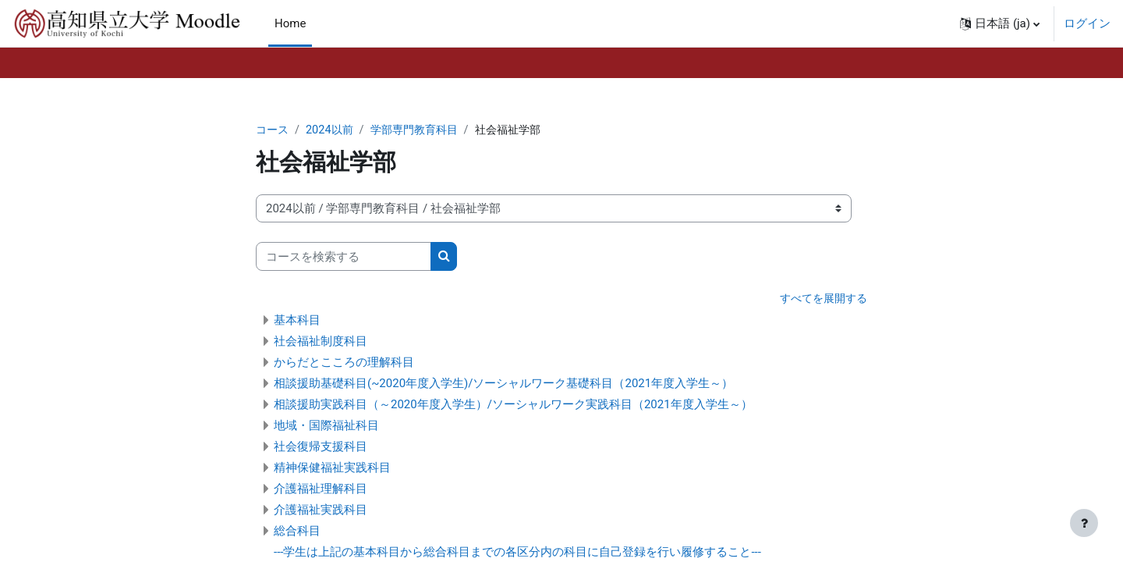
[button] (999, 23)
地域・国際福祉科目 (326, 426)
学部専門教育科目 (422, 130)
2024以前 (333, 130)
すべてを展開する (820, 300)
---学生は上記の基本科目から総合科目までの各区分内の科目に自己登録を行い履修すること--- (517, 553)
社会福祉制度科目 (320, 342)
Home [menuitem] (290, 23)
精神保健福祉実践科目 (332, 468)
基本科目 (297, 321)
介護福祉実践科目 (320, 510)
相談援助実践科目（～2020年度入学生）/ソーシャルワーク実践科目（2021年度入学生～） (513, 405)
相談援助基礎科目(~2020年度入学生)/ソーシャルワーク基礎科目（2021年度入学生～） (503, 384)
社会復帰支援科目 (320, 447)
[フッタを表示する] (1084, 523)
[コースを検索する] (343, 257)
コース (273, 130)
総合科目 (297, 532)
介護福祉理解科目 (320, 489)
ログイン (1087, 23)
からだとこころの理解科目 (344, 363)
